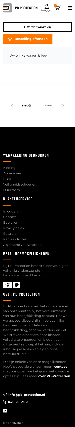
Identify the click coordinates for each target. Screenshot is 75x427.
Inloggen (10, 211)
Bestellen (10, 222)
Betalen (9, 234)
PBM (7, 179)
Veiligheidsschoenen (20, 184)
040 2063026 (16, 402)
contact (60, 366)
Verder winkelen (37, 27)
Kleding (9, 168)
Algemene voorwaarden (22, 245)
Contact (9, 217)
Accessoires (12, 173)
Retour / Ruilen (15, 239)
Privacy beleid (14, 228)
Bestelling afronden (28, 39)
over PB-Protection (54, 376)
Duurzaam (11, 190)
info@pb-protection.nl (24, 395)
